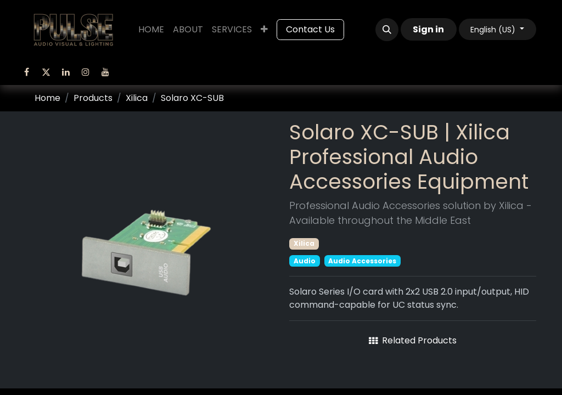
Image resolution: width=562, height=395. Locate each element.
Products (93, 98)
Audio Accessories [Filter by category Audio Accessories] (362, 261)
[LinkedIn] (66, 72)
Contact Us (310, 29)
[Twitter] (46, 72)
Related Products (413, 340)
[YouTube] (105, 72)
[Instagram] (85, 72)
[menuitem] (151, 30)
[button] (386, 29)
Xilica (137, 98)
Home (47, 98)
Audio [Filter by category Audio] (305, 261)
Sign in (428, 29)
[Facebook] (26, 72)
